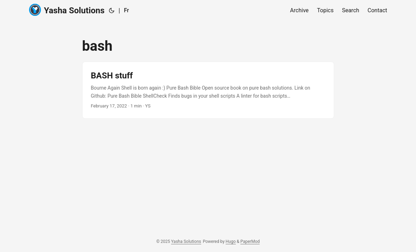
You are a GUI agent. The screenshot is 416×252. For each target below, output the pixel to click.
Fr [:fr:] (126, 10)
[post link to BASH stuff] (208, 90)
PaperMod (250, 241)
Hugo (231, 241)
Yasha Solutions (67, 10)
